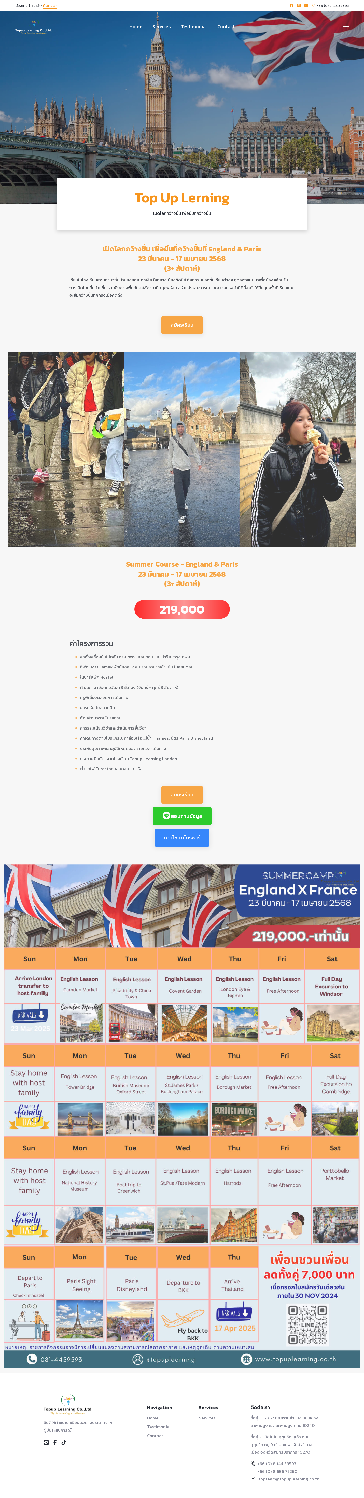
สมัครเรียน (182, 334)
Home (135, 26)
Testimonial (194, 26)
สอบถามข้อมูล (182, 826)
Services (161, 26)
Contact (226, 26)
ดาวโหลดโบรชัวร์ (182, 847)
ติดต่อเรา (50, 5)
